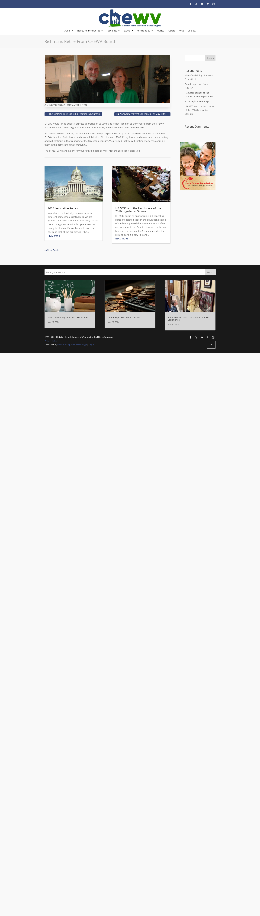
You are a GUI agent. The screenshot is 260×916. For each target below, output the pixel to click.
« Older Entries (52, 250)
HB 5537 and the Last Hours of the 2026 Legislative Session (138, 209)
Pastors (171, 30)
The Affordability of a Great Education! (68, 317)
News (181, 30)
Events (127, 30)
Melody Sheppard (56, 104)
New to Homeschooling (88, 30)
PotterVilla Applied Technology (72, 344)
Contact (192, 30)
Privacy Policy (51, 340)
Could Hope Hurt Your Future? (124, 317)
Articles (160, 30)
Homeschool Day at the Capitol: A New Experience (188, 318)
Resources (112, 30)
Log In (91, 344)
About (67, 30)
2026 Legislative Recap (63, 208)
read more (54, 235)
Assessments (143, 30)
